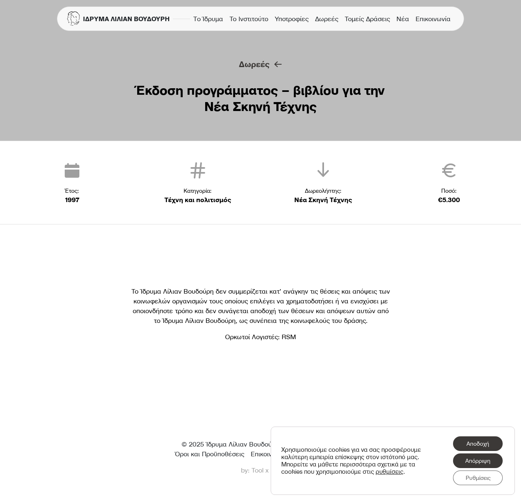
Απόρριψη (477, 460)
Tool (257, 470)
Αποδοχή (477, 443)
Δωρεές (326, 19)
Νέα (402, 19)
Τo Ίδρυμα (208, 19)
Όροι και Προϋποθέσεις (209, 454)
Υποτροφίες (292, 19)
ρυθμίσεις (389, 471)
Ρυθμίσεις (478, 477)
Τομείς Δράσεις (367, 19)
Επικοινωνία (433, 19)
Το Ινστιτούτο (249, 19)
